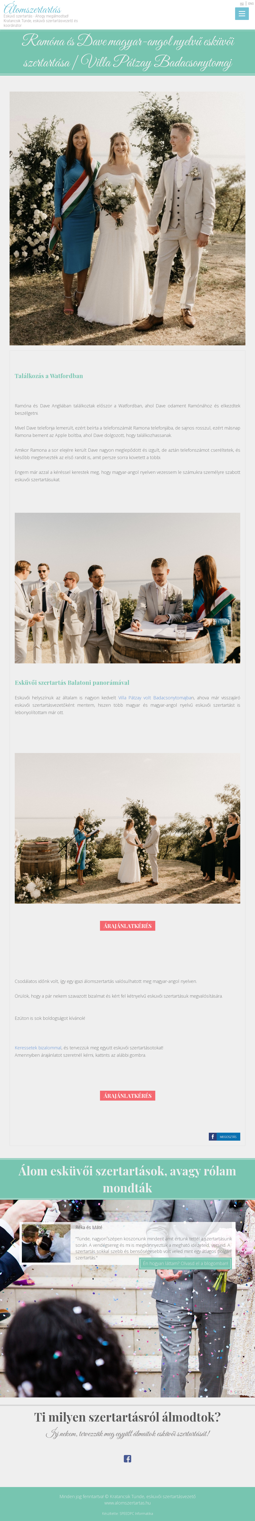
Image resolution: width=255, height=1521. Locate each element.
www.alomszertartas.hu (127, 1503)
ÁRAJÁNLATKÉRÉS (128, 925)
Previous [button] (13, 1243)
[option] (127, 1249)
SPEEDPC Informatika (136, 1513)
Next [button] (242, 1243)
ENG (251, 3)
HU (242, 3)
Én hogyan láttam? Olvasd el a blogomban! (185, 1263)
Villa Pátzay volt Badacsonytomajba (154, 698)
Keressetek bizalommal (38, 1048)
